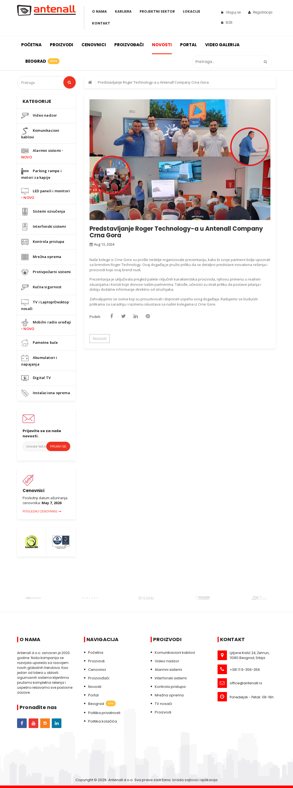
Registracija (260, 12)
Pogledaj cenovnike (42, 511)
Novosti (162, 45)
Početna (31, 45)
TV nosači (163, 704)
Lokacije (191, 11)
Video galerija (222, 45)
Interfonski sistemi (43, 226)
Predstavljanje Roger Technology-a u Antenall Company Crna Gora (153, 82)
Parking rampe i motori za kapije (41, 174)
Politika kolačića (102, 721)
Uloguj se (231, 12)
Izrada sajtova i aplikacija (195, 779)
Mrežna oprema (41, 257)
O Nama (99, 11)
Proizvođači (129, 45)
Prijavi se (58, 446)
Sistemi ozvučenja (43, 211)
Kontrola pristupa (42, 242)
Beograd (42, 61)
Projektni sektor (157, 11)
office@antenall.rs (246, 683)
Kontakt (101, 23)
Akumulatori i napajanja (39, 360)
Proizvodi (61, 45)
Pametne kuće (39, 343)
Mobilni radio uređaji (46, 325)
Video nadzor (39, 115)
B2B (226, 22)
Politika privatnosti (104, 713)
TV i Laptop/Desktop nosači (45, 305)
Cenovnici (94, 45)
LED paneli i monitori (45, 194)
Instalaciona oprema (45, 393)
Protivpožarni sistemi (46, 272)
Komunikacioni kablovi (40, 133)
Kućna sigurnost (41, 287)
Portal (188, 45)
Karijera (123, 11)
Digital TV (36, 378)
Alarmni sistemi (42, 153)
